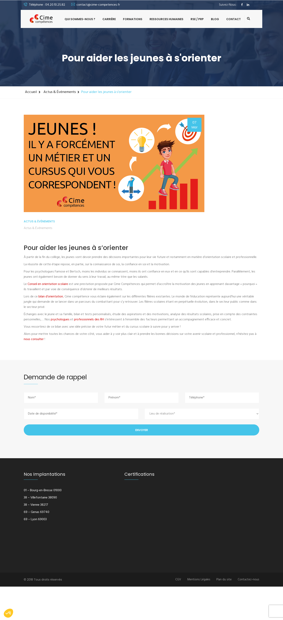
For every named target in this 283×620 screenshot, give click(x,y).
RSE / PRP (197, 19)
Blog (215, 19)
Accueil (31, 92)
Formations (132, 19)
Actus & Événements (59, 92)
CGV (178, 579)
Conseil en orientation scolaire (48, 284)
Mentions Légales (198, 579)
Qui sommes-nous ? (80, 19)
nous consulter (34, 339)
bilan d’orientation (50, 296)
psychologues (60, 319)
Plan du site (224, 579)
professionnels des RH (89, 319)
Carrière (109, 19)
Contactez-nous (248, 579)
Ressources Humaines (166, 19)
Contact (233, 19)
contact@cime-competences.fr (95, 4)
